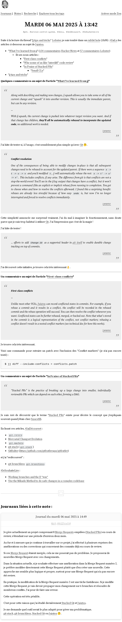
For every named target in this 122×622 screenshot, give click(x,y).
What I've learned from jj (23, 51)
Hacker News (69, 51)
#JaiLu (60, 32)
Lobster (56, 40)
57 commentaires (90, 51)
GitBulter (13, 451)
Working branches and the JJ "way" (28, 477)
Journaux (6, 13)
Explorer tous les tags (51, 13)
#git (25, 32)
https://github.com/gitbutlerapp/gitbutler (44, 451)
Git (81, 145)
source (107, 131)
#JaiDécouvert (73, 32)
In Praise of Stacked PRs (38, 66)
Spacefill (36, 419)
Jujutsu (39, 44)
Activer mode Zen (111, 13)
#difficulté (64, 523)
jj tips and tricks (41, 40)
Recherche (30, 13)
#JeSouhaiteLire (91, 32)
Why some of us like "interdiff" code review (48, 62)
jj (63, 95)
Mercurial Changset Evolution (25, 439)
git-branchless (16, 464)
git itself (77, 242)
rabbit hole (94, 40)
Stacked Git (68, 603)
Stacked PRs (56, 415)
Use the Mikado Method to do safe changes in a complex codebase (46, 481)
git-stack (13, 447)
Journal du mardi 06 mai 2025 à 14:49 (61, 517)
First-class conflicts (35, 59)
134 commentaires (50, 51)
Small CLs (37, 70)
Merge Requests (64, 532)
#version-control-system (42, 32)
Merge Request (19, 553)
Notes (17, 13)
